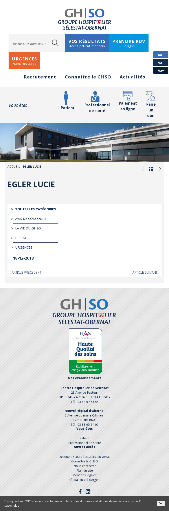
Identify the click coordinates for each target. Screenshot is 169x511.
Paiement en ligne (128, 106)
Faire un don (151, 110)
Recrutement (40, 77)
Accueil (13, 166)
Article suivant (145, 272)
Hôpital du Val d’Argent (84, 480)
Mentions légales (84, 475)
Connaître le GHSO (88, 77)
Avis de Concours (30, 218)
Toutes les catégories (35, 209)
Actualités (132, 77)
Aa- (160, 55)
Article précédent (25, 272)
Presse (21, 237)
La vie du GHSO (28, 228)
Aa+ (161, 70)
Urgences (23, 247)
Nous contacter (84, 466)
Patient (68, 107)
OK (161, 503)
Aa (160, 62)
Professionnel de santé (97, 107)
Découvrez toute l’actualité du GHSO (84, 457)
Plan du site (84, 470)
